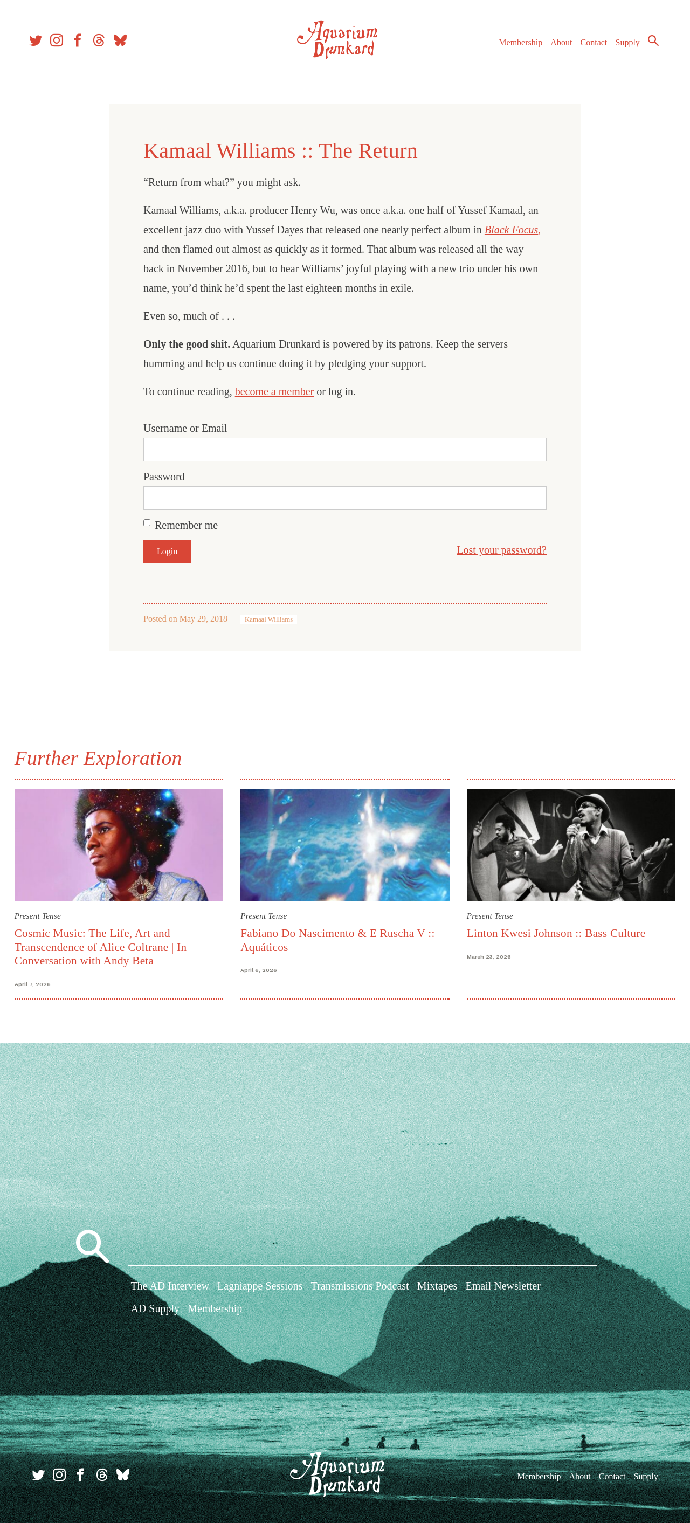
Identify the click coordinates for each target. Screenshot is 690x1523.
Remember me (186, 525)
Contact (587, 47)
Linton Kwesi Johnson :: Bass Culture (555, 932)
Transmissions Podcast (360, 1288)
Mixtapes (437, 1288)
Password (164, 477)
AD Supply (155, 1310)
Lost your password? (502, 550)
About (554, 47)
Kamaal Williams (269, 619)
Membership (514, 47)
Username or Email (185, 428)
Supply (621, 47)
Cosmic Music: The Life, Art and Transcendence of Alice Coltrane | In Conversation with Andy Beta (103, 946)
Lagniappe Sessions (259, 1288)
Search (646, 45)
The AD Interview (169, 1288)
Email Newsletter (502, 1288)
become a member (274, 391)
